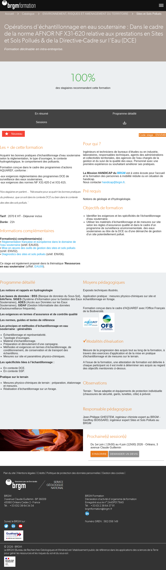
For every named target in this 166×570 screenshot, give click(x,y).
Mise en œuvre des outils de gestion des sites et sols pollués (38, 248)
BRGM (121, 173)
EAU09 (38, 266)
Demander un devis (127, 453)
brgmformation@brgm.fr (98, 508)
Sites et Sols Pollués (148, 13)
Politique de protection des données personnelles (73, 473)
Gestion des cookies (113, 473)
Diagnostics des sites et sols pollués (24, 254)
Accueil (9, 13)
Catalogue (28, 13)
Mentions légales (26, 473)
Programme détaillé (124, 113)
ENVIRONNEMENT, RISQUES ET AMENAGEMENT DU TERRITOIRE (85, 13)
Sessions (41, 122)
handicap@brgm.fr (113, 182)
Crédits (41, 473)
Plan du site (9, 473)
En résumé (41, 113)
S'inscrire (100, 453)
